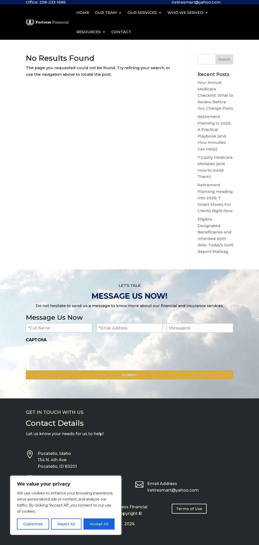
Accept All (99, 524)
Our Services (142, 12)
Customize (33, 524)
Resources (88, 31)
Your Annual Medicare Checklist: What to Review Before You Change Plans (215, 95)
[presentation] (64, 355)
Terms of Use (189, 508)
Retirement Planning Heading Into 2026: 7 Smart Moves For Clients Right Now (215, 198)
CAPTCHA (36, 339)
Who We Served (185, 12)
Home (82, 12)
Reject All (66, 524)
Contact (121, 31)
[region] (65, 505)
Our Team (106, 12)
